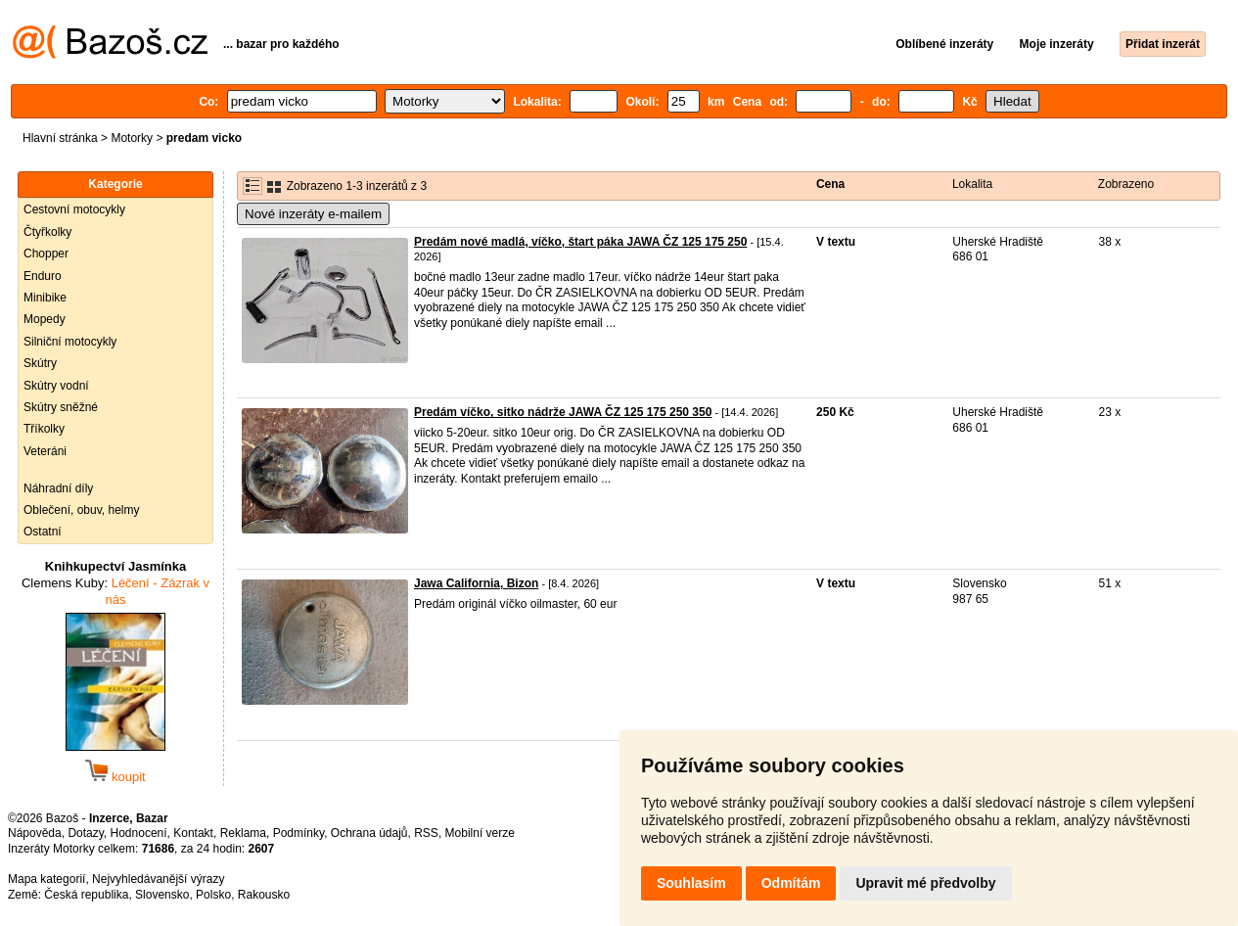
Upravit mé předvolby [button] (925, 883)
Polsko (213, 895)
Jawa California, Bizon (476, 583)
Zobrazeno (1126, 184)
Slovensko (162, 895)
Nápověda (35, 833)
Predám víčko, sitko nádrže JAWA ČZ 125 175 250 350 (562, 412)
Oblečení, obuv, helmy (81, 510)
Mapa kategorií (46, 879)
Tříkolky (44, 429)
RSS (426, 833)
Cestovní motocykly (74, 209)
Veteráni (45, 451)
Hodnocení (139, 833)
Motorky (132, 138)
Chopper (46, 253)
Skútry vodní (56, 386)
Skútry (40, 363)
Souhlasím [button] (691, 883)
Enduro (42, 276)
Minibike (45, 297)
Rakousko (264, 895)
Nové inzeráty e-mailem (313, 214)
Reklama (243, 833)
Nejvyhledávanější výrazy (158, 879)
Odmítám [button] (791, 883)
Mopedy (44, 319)
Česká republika (86, 895)
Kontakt (193, 833)
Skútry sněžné (60, 407)
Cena (830, 184)
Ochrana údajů (369, 833)
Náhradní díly (58, 488)
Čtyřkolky (47, 232)
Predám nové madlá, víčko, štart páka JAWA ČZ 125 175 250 (580, 242)
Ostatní (42, 531)
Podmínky (298, 833)
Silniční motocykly (69, 341)
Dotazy (85, 833)
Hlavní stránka (60, 138)
